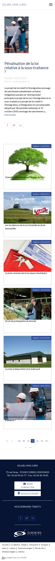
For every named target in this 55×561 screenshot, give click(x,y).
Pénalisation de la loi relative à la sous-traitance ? (24, 418)
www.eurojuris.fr (21, 81)
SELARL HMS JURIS (14, 4)
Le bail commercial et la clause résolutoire (26, 273)
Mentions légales (9, 552)
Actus (4, 548)
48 (19, 441)
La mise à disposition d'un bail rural (22, 368)
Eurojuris (44, 545)
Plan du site (39, 548)
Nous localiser (29, 493)
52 (37, 441)
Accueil (5, 545)
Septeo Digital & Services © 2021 (14, 558)
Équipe (24, 545)
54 (46, 441)
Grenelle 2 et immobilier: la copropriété (25, 177)
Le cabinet (15, 545)
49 (24, 441)
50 (28, 441)
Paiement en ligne (25, 548)
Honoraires (33, 545)
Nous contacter (27, 485)
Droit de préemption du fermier (21, 321)
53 (42, 441)
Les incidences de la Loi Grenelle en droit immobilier (25, 227)
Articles (21, 552)
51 (33, 441)
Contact (12, 548)
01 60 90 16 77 (18, 475)
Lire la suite (10, 114)
